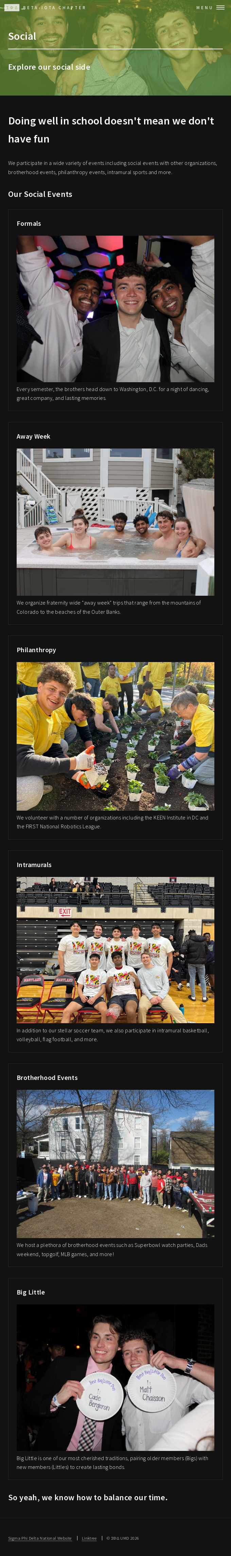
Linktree (89, 1538)
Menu (205, 7)
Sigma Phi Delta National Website (40, 1538)
